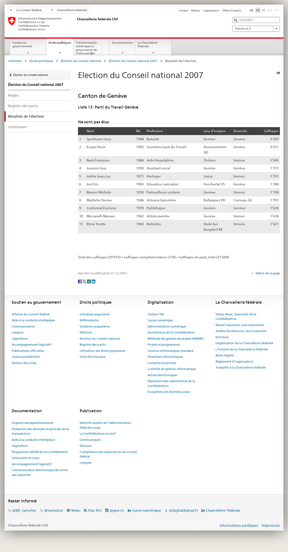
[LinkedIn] (93, 281)
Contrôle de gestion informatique (172, 369)
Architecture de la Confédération (171, 332)
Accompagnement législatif (31, 344)
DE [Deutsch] (251, 10)
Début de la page (267, 273)
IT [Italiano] (263, 10)
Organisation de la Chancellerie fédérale (244, 343)
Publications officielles (28, 351)
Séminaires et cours (25, 458)
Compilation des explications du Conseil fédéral (108, 454)
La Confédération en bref (98, 433)
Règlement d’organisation (234, 361)
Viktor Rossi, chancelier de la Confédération (236, 316)
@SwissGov (53, 510)
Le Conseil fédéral (26, 10)
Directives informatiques (165, 357)
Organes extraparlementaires (32, 423)
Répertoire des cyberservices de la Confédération (171, 383)
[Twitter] (84, 281)
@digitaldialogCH (183, 510)
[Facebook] (80, 281)
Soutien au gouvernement (22, 44)
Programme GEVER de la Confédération (40, 452)
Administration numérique (167, 326)
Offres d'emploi (231, 10)
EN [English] (277, 10)
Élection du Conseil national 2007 (133, 61)
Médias (195, 10)
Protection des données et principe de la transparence (40, 431)
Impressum (271, 525)
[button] (236, 20)
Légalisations (211, 10)
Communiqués (90, 440)
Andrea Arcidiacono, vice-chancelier (241, 331)
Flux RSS (95, 510)
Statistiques (17, 127)
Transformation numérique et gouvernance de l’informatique (86, 48)
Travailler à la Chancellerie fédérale (241, 367)
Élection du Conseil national (81, 61)
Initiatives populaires (95, 314)
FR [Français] (258, 10)
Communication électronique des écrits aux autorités (40, 472)
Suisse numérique (160, 320)
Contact (183, 10)
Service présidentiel (26, 357)
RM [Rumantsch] (269, 10)
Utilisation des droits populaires (102, 351)
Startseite (15, 61)
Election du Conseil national (100, 338)
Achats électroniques (162, 375)
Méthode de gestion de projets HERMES (176, 338)
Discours (86, 446)
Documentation (122, 42)
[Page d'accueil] (76, 23)
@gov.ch (117, 510)
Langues (18, 332)
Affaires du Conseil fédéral (31, 314)
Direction (222, 337)
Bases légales (225, 355)
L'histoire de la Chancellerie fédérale (242, 349)
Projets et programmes (164, 344)
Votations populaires (95, 326)
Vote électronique (93, 357)
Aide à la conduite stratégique (33, 320)
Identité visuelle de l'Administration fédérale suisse (105, 425)
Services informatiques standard (170, 351)
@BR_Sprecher (24, 510)
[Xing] (89, 281)
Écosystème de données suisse (169, 392)
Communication (23, 326)
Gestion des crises (24, 363)
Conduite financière (162, 363)
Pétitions (86, 332)
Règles (13, 95)
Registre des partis (23, 106)
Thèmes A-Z (256, 28)
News (75, 510)
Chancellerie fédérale (69, 10)
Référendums (89, 320)
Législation (20, 338)
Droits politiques (61, 44)
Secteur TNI (156, 314)
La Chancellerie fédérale (148, 44)
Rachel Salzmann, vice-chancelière (240, 325)
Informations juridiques (239, 525)
